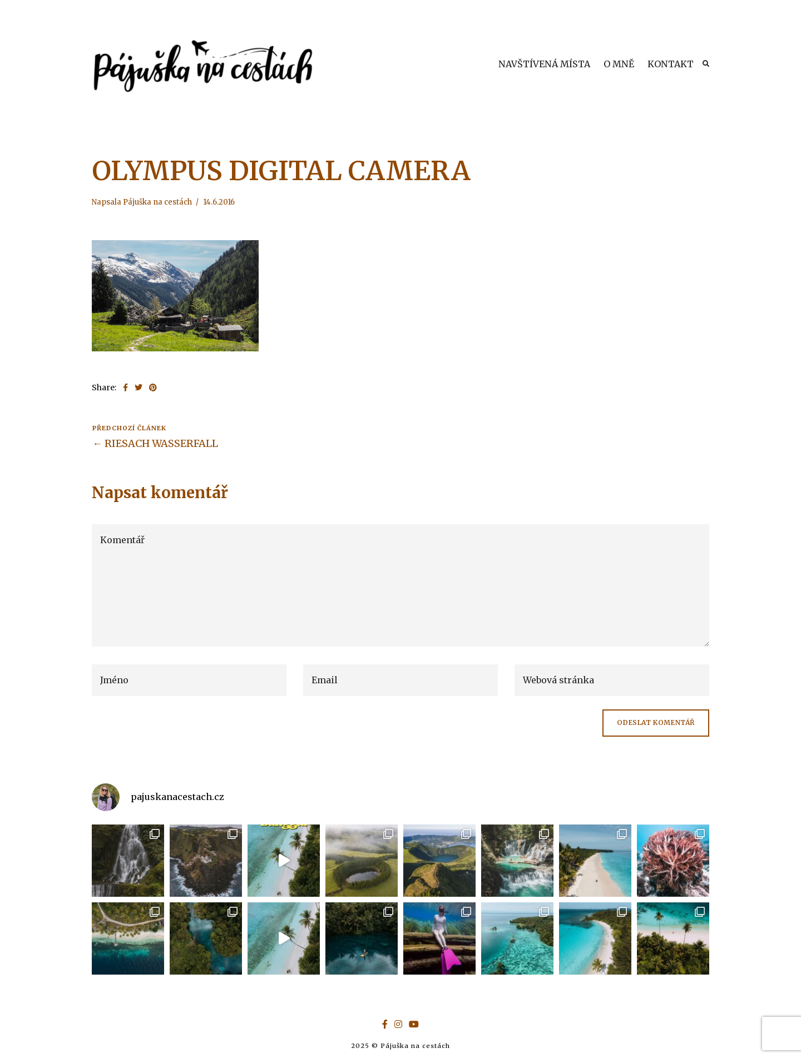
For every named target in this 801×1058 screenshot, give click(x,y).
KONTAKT (670, 63)
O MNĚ (619, 63)
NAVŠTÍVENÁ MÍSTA (544, 63)
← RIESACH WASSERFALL (155, 443)
